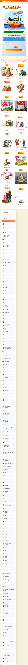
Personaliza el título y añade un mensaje (13, 32)
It (26, 4)
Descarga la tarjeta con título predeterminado (14, 37)
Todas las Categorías (14, 49)
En (24, 4)
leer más (4, 54)
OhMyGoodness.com (14, 60)
